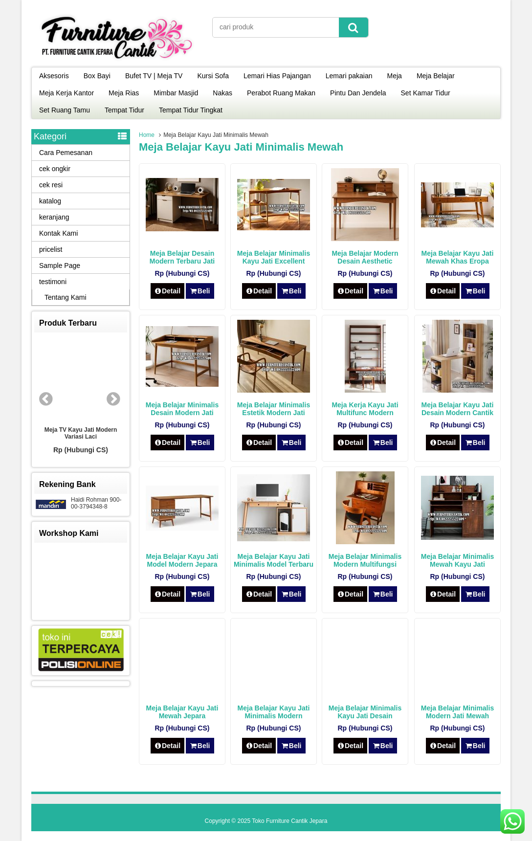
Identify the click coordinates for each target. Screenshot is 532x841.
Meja (394, 76)
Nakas (222, 93)
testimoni (52, 282)
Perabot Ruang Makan (281, 93)
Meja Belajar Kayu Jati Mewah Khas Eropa (457, 257)
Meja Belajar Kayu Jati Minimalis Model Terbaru (273, 560)
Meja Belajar (436, 76)
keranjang (54, 217)
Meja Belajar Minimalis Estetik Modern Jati (273, 409)
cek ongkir (54, 169)
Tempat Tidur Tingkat (190, 110)
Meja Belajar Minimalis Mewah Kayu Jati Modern (457, 564)
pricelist (50, 249)
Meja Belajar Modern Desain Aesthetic (365, 257)
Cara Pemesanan (65, 152)
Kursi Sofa (213, 76)
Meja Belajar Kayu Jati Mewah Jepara (182, 712)
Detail (168, 291)
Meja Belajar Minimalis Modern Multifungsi (365, 560)
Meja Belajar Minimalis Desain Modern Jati (182, 409)
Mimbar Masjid (176, 93)
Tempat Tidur (124, 110)
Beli (200, 291)
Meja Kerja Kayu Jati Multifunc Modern (365, 409)
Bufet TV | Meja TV (154, 76)
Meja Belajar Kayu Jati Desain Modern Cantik (457, 409)
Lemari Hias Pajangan (277, 76)
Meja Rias (124, 93)
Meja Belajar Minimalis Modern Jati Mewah (457, 712)
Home (147, 135)
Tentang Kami (65, 297)
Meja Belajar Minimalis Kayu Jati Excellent (273, 257)
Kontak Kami (58, 233)
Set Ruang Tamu (64, 110)
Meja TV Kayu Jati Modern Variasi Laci (80, 433)
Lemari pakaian (349, 76)
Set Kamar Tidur (425, 93)
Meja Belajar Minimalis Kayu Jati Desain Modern (365, 716)
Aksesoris (54, 76)
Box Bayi (97, 76)
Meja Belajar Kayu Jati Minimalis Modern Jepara (274, 716)
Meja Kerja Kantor (66, 93)
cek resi (51, 185)
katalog (50, 201)
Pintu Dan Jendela (358, 93)
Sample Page (59, 265)
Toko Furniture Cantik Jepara (289, 821)
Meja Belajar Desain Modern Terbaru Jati (182, 257)
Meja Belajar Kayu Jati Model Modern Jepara (182, 560)
